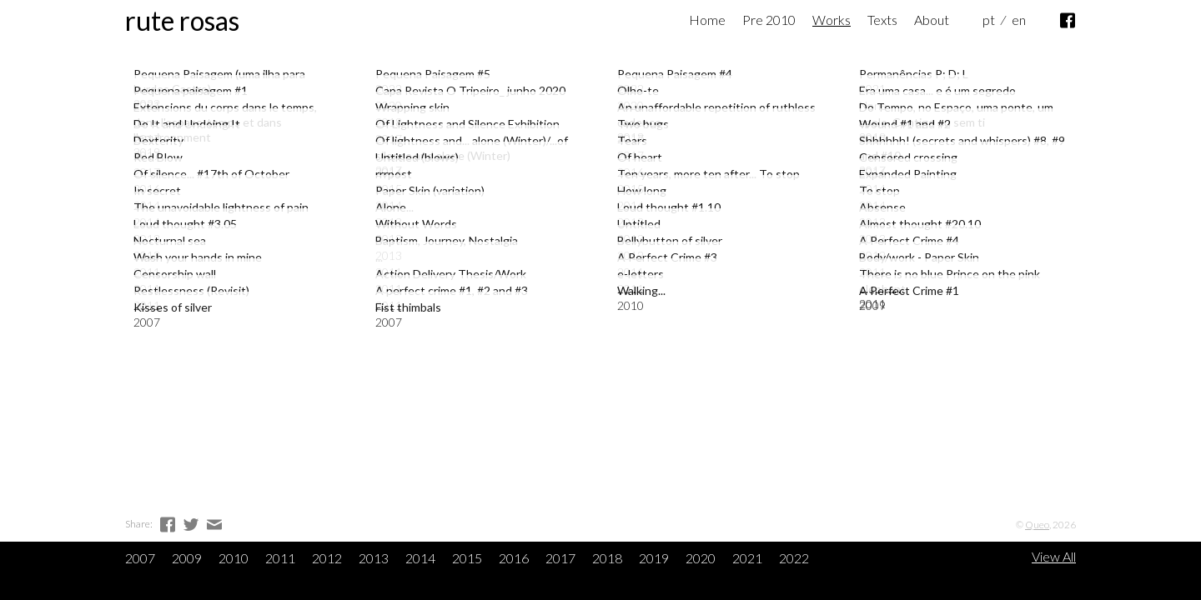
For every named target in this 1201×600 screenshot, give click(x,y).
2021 (747, 558)
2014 (420, 558)
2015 (467, 558)
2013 (374, 558)
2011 (280, 558)
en (1019, 20)
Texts (882, 20)
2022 (794, 558)
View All (1054, 556)
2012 (327, 558)
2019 (654, 558)
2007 (140, 558)
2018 (607, 558)
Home (707, 20)
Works (831, 20)
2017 (560, 558)
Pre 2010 (769, 20)
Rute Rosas (182, 20)
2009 (187, 558)
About (931, 20)
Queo (1037, 524)
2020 (701, 558)
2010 (234, 558)
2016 (514, 558)
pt (988, 20)
